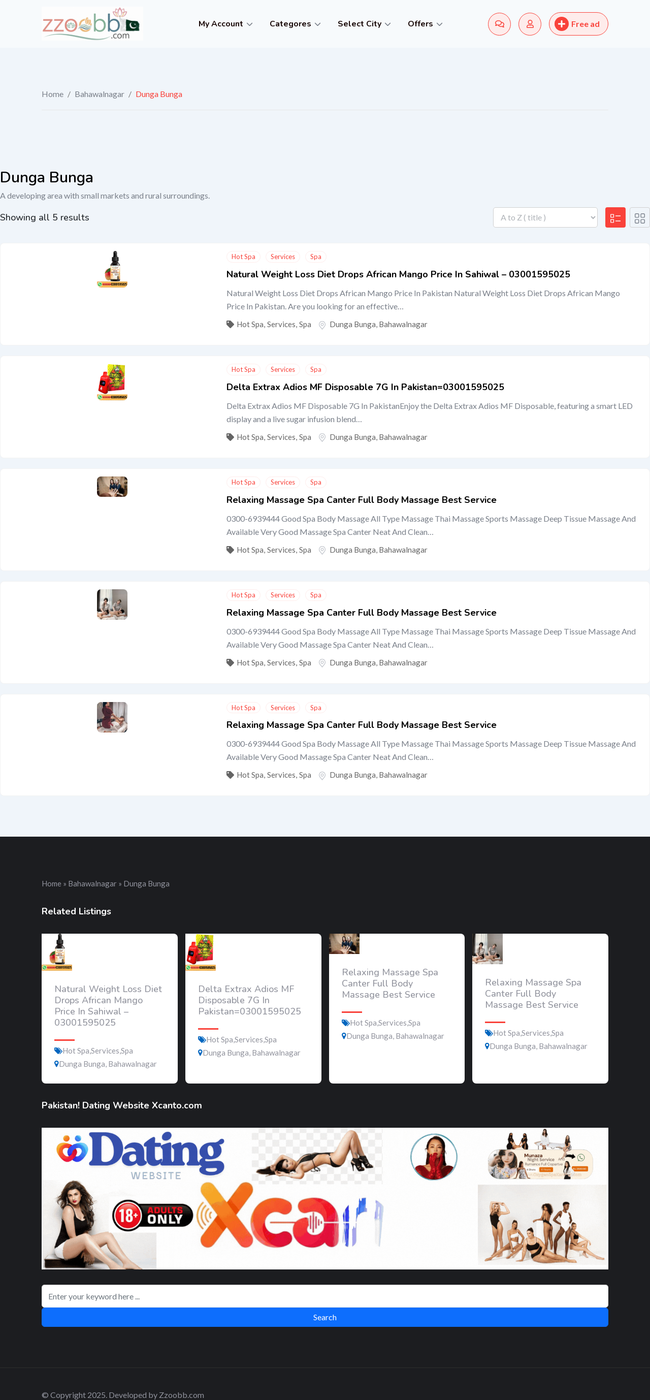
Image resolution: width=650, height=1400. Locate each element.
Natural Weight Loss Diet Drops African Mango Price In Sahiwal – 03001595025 (398, 274)
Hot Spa (243, 256)
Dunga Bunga (353, 324)
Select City (359, 23)
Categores (290, 23)
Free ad (577, 24)
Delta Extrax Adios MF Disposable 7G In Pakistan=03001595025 (365, 387)
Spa (315, 256)
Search (325, 1317)
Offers (420, 23)
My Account (221, 23)
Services (283, 256)
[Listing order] (545, 217)
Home (52, 94)
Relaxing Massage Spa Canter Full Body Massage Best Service (361, 500)
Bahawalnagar (99, 94)
